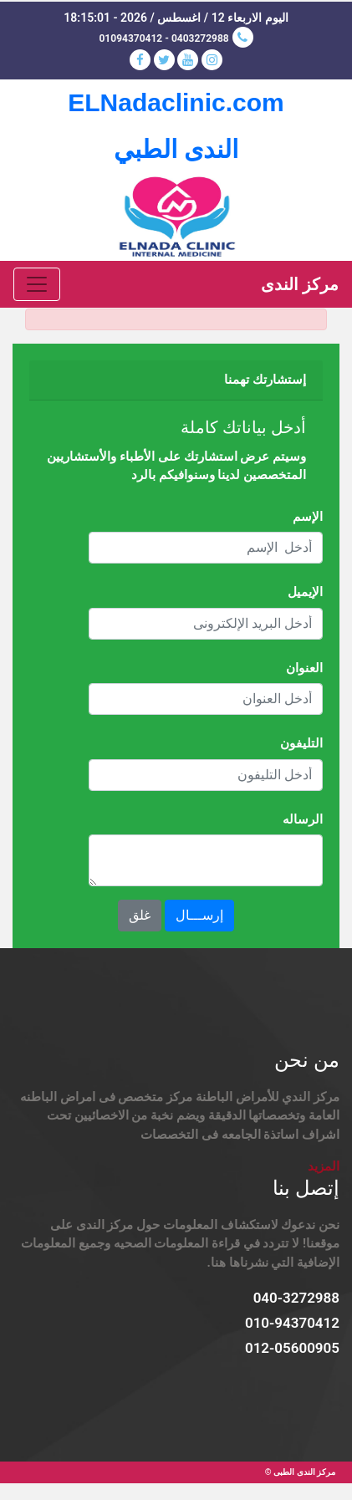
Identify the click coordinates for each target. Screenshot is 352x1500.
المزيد (323, 1166)
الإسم (308, 516)
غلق (139, 915)
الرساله (303, 819)
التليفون (301, 743)
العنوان (304, 668)
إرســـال (199, 915)
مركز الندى (300, 284)
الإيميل (305, 591)
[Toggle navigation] (36, 284)
